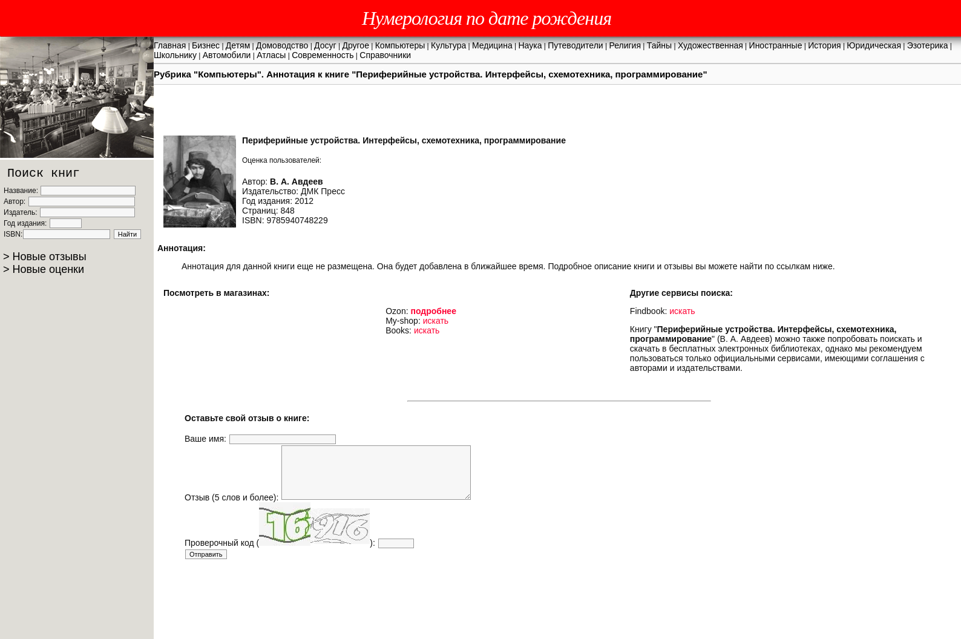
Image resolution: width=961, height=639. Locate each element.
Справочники (385, 55)
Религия (625, 45)
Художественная (710, 45)
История (824, 45)
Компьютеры (400, 45)
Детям (238, 45)
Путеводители (575, 45)
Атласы (271, 55)
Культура (448, 45)
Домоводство (282, 45)
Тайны (659, 45)
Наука (530, 45)
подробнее (433, 311)
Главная (170, 45)
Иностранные (775, 45)
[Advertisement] (405, 595)
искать (435, 321)
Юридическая (874, 45)
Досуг (325, 45)
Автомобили (227, 55)
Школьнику (175, 55)
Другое (355, 45)
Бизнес (206, 45)
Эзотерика (927, 45)
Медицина (492, 45)
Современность (322, 55)
